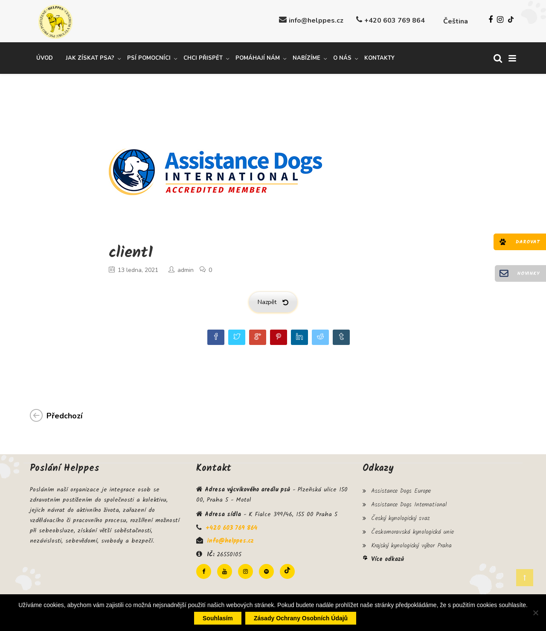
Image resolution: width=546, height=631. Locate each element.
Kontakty (379, 57)
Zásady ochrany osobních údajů (301, 618)
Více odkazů (387, 551)
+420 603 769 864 (394, 20)
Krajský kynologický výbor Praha (411, 538)
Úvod (44, 57)
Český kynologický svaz (400, 514)
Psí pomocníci (149, 57)
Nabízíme (306, 57)
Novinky (528, 273)
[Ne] (535, 612)
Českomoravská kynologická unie (412, 526)
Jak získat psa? (90, 57)
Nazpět (273, 301)
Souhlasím (218, 618)
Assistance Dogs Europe (401, 489)
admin (185, 269)
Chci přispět (203, 57)
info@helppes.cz (316, 20)
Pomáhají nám (257, 57)
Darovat (528, 242)
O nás (342, 57)
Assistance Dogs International (409, 501)
